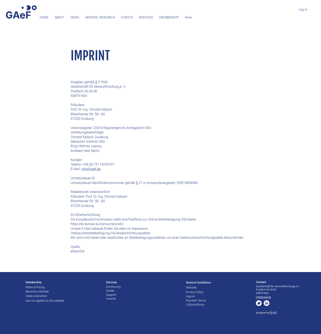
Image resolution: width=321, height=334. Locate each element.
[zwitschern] (259, 303)
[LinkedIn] (266, 303)
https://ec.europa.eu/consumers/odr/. (97, 224)
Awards (111, 298)
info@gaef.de (91, 169)
